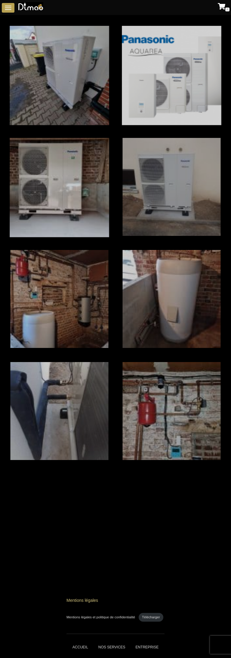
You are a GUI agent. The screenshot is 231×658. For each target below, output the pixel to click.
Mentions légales (82, 600)
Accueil (80, 647)
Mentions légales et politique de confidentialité (101, 617)
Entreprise (147, 647)
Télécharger (151, 617)
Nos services (111, 647)
